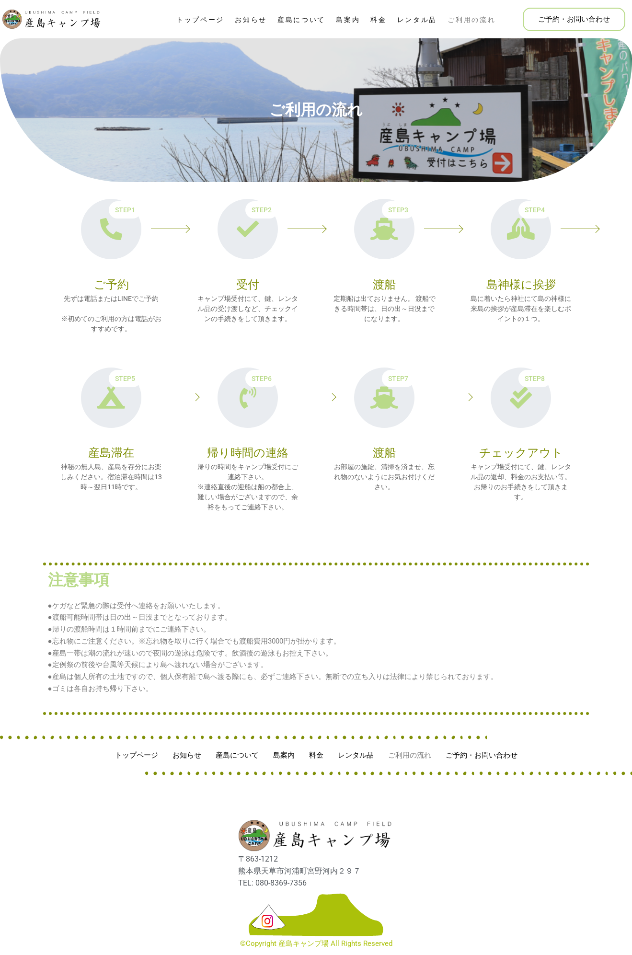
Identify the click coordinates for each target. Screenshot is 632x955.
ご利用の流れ (471, 19)
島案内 (348, 19)
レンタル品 (417, 19)
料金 (378, 19)
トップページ (200, 19)
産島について (301, 19)
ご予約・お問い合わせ (574, 19)
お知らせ (251, 19)
